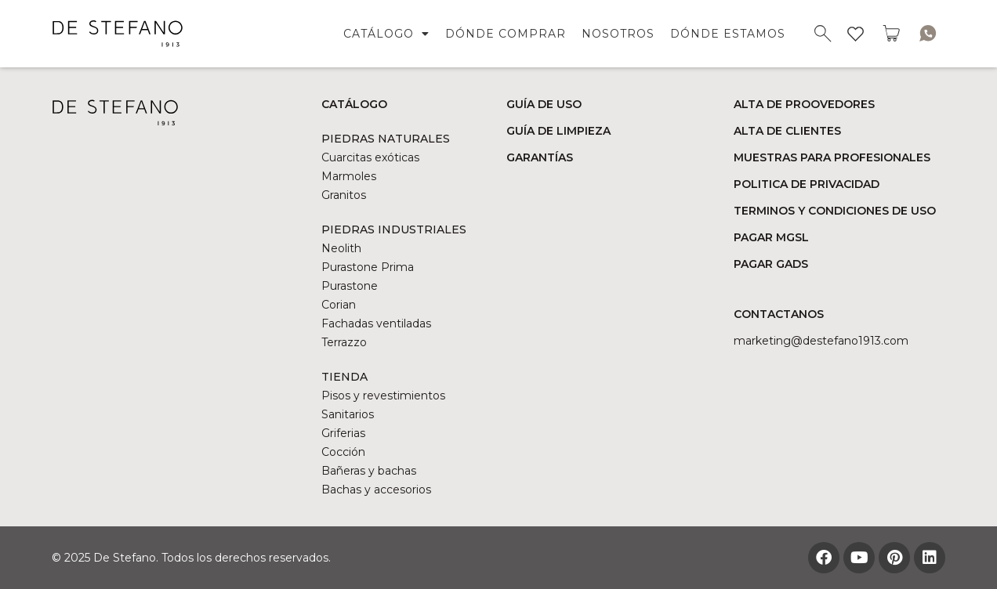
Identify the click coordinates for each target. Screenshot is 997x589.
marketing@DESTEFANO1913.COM (821, 341)
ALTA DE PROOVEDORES (804, 104)
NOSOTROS (618, 34)
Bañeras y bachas (368, 471)
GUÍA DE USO (544, 104)
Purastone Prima (367, 267)
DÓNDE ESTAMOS (727, 34)
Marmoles (348, 176)
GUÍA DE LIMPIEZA (558, 131)
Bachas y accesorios (376, 489)
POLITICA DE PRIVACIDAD (806, 184)
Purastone (349, 286)
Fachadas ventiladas (376, 323)
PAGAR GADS (771, 264)
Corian (338, 305)
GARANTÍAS (539, 157)
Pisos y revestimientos (383, 395)
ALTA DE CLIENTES (787, 131)
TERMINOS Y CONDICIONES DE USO (835, 211)
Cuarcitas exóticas (370, 157)
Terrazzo (344, 342)
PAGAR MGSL (771, 237)
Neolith (341, 248)
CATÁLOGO (386, 33)
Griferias (343, 433)
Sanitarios (347, 414)
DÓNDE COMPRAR (505, 34)
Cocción (343, 452)
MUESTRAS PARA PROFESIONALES (832, 157)
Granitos (343, 195)
